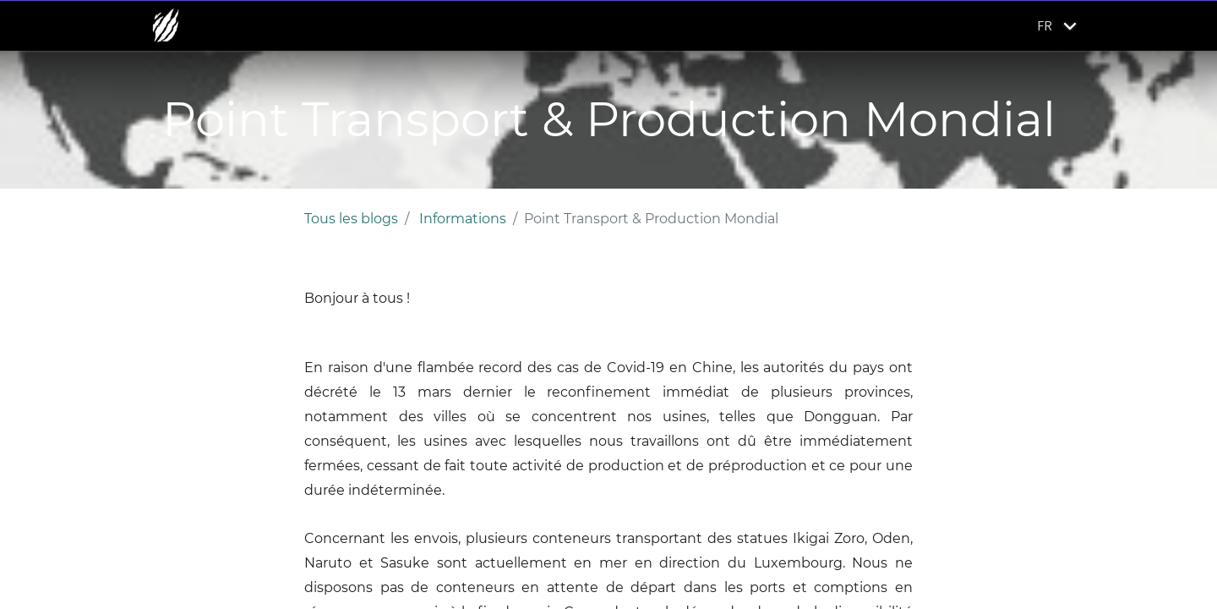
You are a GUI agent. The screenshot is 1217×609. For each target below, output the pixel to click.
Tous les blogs (351, 219)
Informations (462, 219)
